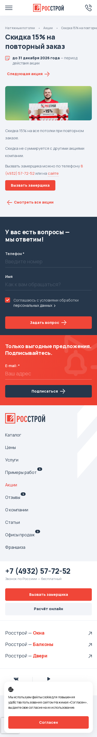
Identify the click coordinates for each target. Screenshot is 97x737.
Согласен (48, 722)
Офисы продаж (22, 535)
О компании (16, 510)
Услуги (11, 460)
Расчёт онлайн (48, 608)
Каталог (13, 435)
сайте (53, 173)
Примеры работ (23, 472)
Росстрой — (19, 633)
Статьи (12, 522)
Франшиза (15, 547)
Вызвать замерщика (30, 185)
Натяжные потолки (20, 28)
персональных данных (32, 305)
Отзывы (15, 497)
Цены (10, 447)
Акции (48, 28)
